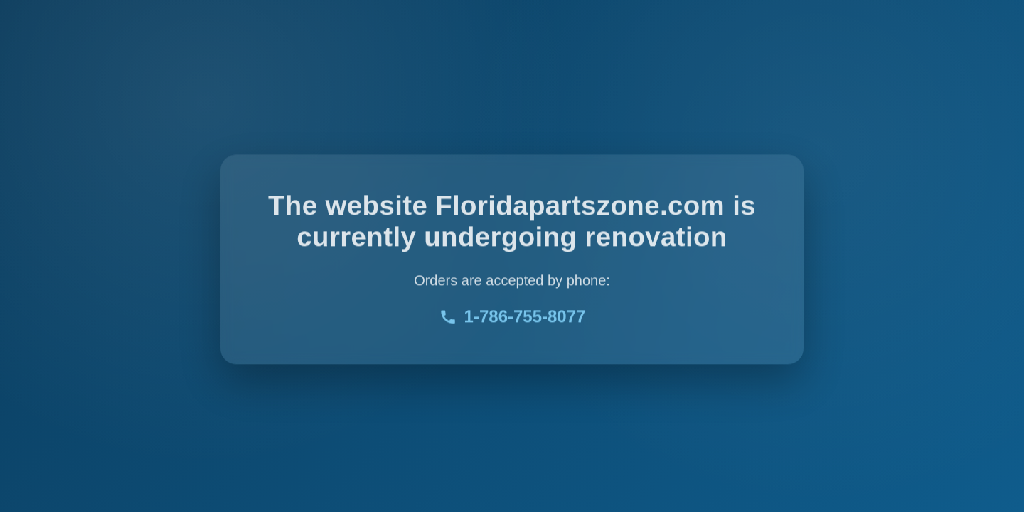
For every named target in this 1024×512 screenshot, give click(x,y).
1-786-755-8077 (512, 317)
